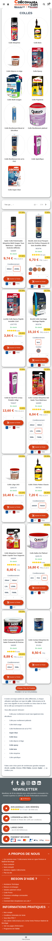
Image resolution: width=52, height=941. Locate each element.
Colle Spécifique (37, 159)
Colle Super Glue (14, 190)
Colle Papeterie (37, 100)
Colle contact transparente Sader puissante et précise (13, 641)
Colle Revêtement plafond (37, 128)
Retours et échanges (10, 887)
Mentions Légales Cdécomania (13, 870)
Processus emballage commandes (15, 895)
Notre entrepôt (8, 867)
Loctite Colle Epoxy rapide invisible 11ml (13, 320)
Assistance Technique (10, 884)
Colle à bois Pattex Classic (38, 484)
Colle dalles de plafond (38, 553)
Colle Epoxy (37, 71)
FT (8, 284)
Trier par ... (9, 205)
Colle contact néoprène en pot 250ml (38, 641)
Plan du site (7, 873)
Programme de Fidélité (11, 929)
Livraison (6, 898)
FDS (16, 284)
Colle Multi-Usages (14, 100)
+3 (30, 273)
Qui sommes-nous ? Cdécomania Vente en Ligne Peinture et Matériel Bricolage (24, 860)
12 (36, 205)
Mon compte (7, 912)
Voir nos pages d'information (12, 926)
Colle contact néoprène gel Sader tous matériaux (38, 399)
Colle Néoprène (14, 43)
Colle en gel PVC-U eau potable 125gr (13, 399)
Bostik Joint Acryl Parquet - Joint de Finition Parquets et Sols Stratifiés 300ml (38, 243)
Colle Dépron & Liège (14, 71)
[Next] (46, 204)
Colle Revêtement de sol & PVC (14, 160)
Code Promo (7, 892)
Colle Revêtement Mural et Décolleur (14, 129)
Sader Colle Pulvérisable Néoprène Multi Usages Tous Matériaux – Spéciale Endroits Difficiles (13, 244)
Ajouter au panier (13, 278)
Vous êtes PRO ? (10, 918)
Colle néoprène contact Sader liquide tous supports (13, 554)
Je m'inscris (25, 799)
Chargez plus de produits (26, 688)
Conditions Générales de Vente (13, 915)
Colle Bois (37, 43)
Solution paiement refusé (11, 890)
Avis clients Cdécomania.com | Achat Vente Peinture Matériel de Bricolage (25, 922)
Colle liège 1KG (13, 484)
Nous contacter (8, 864)
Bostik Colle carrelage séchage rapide (38, 320)
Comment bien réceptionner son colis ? (16, 901)
